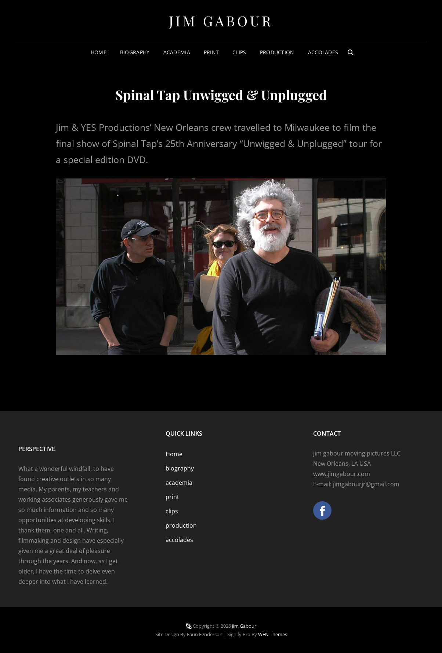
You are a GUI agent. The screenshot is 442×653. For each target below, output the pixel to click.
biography (135, 52)
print (211, 52)
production (277, 52)
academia (176, 52)
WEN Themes (272, 634)
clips (239, 52)
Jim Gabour (221, 20)
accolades (323, 52)
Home (98, 52)
